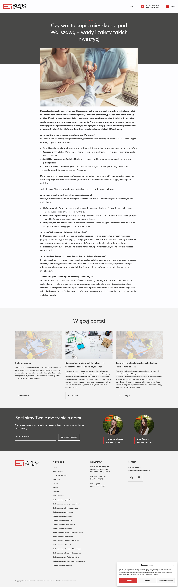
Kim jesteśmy (58, 471)
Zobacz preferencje (165, 580)
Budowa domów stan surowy (63, 512)
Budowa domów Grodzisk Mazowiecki (67, 549)
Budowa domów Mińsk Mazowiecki (66, 541)
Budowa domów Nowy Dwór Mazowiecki (68, 532)
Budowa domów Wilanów (62, 565)
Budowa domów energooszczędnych (66, 504)
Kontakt (56, 492)
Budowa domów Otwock (62, 545)
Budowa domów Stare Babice (64, 524)
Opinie (55, 483)
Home (55, 467)
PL (133, 6)
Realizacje (56, 479)
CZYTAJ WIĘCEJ (24, 396)
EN (131, 6)
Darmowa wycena (59, 475)
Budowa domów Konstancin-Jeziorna (67, 553)
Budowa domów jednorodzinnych (65, 508)
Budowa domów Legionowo (63, 516)
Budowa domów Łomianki (62, 520)
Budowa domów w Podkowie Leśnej (66, 557)
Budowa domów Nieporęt (62, 528)
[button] (173, 565)
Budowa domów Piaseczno (63, 536)
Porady (55, 487)
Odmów (147, 580)
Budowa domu (58, 496)
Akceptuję (128, 580)
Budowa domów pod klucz (62, 500)
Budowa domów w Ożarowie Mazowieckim (69, 561)
